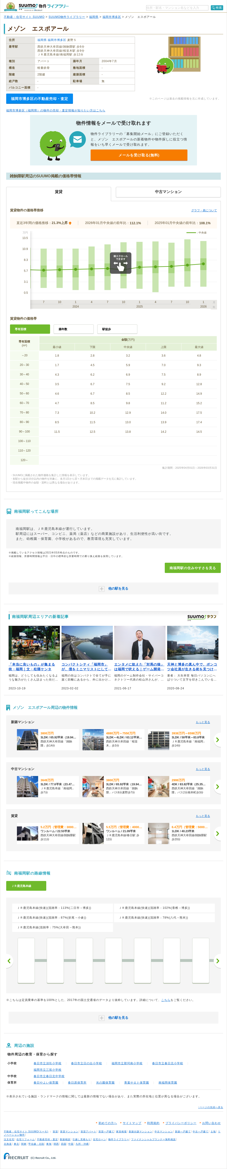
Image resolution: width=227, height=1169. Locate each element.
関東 (23, 1144)
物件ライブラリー (118, 1139)
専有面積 (20, 329)
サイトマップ (132, 1123)
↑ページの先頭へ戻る (210, 1107)
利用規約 (153, 1123)
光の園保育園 (105, 1082)
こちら (165, 1000)
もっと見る (203, 722)
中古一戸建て (200, 1131)
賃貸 (55, 1131)
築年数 (63, 329)
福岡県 (93, 17)
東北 (16, 1144)
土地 (213, 1131)
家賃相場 (121, 1131)
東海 (49, 1144)
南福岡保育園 (168, 1082)
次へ (217, 961)
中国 (70, 1144)
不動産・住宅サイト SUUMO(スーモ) (26, 1131)
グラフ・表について (204, 210)
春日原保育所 (77, 1082)
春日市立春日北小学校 (167, 1063)
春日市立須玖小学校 (48, 1063)
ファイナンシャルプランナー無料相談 (153, 1139)
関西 (56, 1144)
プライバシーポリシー (180, 1123)
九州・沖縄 (82, 1144)
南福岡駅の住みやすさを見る (193, 568)
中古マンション (164, 1131)
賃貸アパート (88, 1131)
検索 (219, 7)
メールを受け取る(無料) (139, 155)
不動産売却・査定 (47, 1139)
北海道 (8, 1144)
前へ (9, 961)
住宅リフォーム (25, 1139)
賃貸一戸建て (106, 1131)
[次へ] (217, 740)
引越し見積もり (81, 1139)
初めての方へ (107, 1123)
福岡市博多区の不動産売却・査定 (39, 99)
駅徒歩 (106, 329)
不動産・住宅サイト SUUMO (24, 17)
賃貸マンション (69, 1131)
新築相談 (65, 1139)
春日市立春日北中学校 (49, 1076)
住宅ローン (99, 1139)
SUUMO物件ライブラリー (67, 17)
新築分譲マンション (140, 1131)
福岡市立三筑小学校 (48, 1069)
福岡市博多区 (112, 17)
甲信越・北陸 (36, 1144)
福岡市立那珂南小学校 (127, 1063)
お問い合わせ (211, 1123)
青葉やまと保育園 (136, 1082)
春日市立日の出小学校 (86, 1063)
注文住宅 (9, 1139)
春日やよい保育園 (46, 1082)
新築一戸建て (183, 1131)
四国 (63, 1144)
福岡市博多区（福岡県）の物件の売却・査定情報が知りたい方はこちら (55, 110)
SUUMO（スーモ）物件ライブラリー (36, 6)
